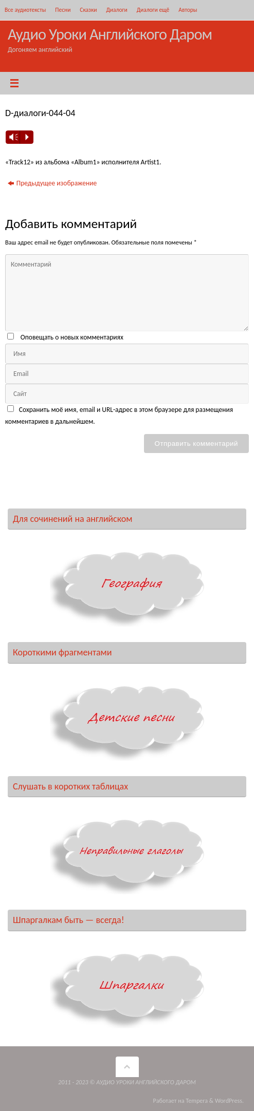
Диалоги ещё (153, 9)
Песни (62, 9)
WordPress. (229, 1100)
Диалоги (116, 9)
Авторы (187, 9)
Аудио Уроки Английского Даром (110, 34)
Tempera (197, 1100)
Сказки (88, 9)
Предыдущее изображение (52, 183)
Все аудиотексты (25, 9)
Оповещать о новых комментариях (72, 337)
